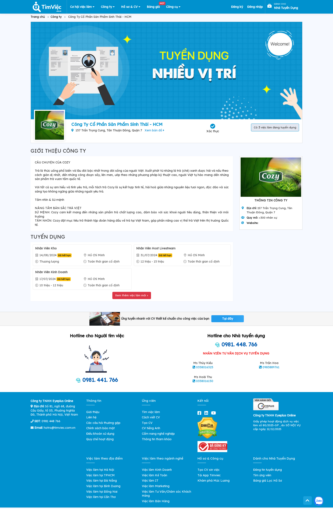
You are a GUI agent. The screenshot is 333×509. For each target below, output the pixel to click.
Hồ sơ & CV (130, 7)
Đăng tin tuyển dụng (267, 470)
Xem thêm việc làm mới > (131, 295)
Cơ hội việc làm (82, 7)
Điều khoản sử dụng (100, 434)
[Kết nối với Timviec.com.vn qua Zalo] (318, 501)
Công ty (108, 7)
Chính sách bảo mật (100, 428)
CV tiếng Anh (151, 428)
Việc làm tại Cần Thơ (101, 497)
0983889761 (270, 367)
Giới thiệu (92, 412)
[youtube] (214, 413)
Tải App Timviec (209, 475)
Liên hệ (91, 417)
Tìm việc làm (151, 412)
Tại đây (227, 319)
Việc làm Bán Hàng (155, 501)
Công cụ (173, 7)
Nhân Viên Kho (46, 248)
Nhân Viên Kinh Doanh (51, 272)
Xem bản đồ (154, 130)
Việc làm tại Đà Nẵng (101, 480)
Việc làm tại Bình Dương (103, 486)
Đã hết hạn (64, 255)
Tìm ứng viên (262, 475)
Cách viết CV (151, 417)
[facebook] (200, 413)
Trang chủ (38, 17)
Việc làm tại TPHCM (100, 475)
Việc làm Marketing (155, 486)
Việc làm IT (150, 480)
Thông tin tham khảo (157, 439)
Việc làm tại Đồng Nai (101, 492)
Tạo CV (147, 423)
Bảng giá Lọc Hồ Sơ (267, 480)
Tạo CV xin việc (209, 470)
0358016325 (204, 367)
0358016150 (204, 381)
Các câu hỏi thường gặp (103, 423)
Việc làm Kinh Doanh (157, 470)
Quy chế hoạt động (100, 439)
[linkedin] (207, 413)
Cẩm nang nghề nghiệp (158, 434)
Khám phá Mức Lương (214, 480)
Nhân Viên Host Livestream (155, 248)
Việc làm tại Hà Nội (100, 470)
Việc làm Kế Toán (154, 475)
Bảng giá (155, 6)
